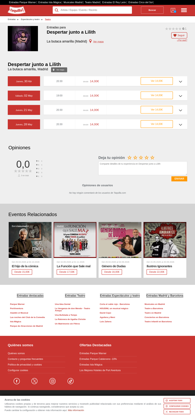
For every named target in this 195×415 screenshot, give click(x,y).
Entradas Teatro (75, 295)
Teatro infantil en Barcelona (158, 321)
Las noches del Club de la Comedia (27, 317)
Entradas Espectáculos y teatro (120, 295)
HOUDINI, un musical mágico (114, 308)
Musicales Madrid (73, 2)
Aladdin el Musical (19, 313)
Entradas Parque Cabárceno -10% (98, 359)
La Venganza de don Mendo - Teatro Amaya (72, 309)
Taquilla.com (14, 7)
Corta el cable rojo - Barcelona (115, 304)
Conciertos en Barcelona (157, 317)
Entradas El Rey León (114, 2)
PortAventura (16, 308)
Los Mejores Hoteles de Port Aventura (100, 370)
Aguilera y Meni (107, 317)
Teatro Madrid (92, 2)
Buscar (152, 10)
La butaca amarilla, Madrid (28, 69)
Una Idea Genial (62, 304)
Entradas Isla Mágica (49, 2)
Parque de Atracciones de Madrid (26, 326)
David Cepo (105, 313)
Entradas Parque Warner (22, 2)
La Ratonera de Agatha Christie (70, 319)
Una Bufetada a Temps (66, 315)
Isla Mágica (15, 321)
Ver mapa (60, 70)
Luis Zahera (105, 321)
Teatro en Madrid (153, 313)
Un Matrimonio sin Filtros (67, 324)
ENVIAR (179, 178)
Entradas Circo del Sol (140, 2)
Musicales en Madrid (155, 304)
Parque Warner (17, 304)
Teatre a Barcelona (154, 308)
